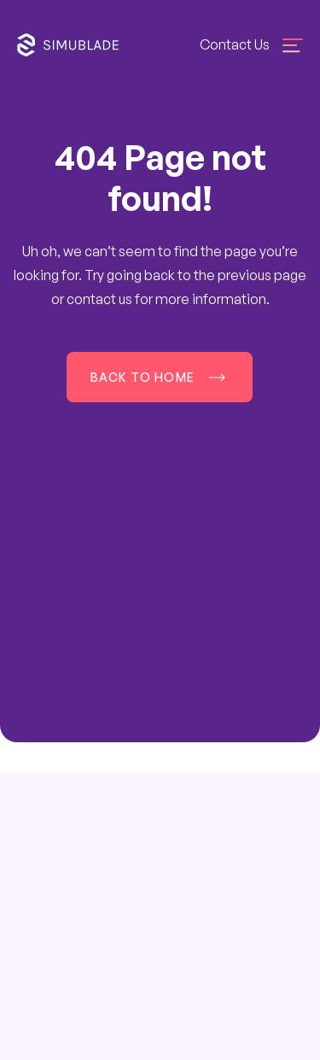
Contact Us (235, 44)
